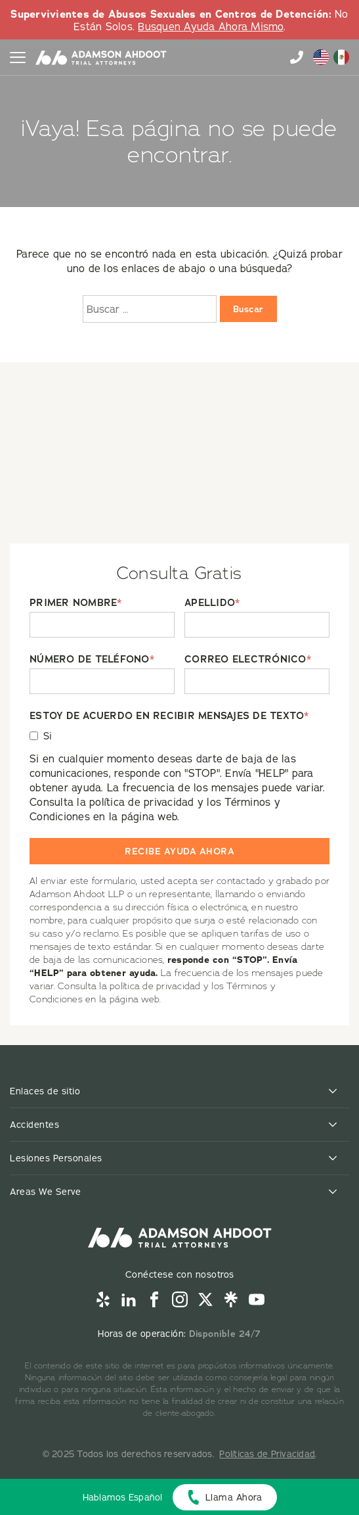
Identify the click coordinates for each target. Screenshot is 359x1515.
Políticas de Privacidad (267, 1454)
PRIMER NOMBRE (76, 603)
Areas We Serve (45, 1192)
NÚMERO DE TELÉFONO (92, 659)
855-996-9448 (296, 57)
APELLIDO (212, 603)
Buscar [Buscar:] (248, 309)
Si (48, 735)
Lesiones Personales (56, 1158)
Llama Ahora (234, 1497)
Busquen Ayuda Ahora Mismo (210, 26)
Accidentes (34, 1124)
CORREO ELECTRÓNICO (247, 659)
